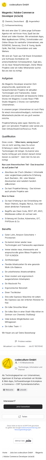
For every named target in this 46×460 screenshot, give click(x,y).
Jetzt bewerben (23, 407)
